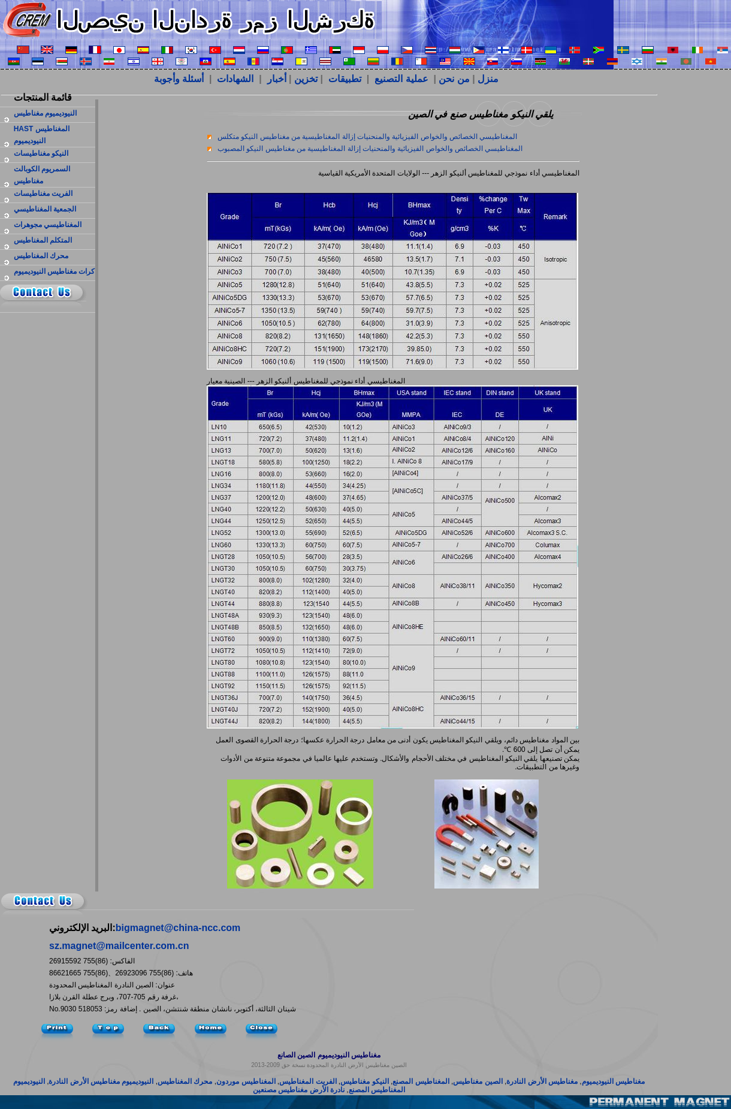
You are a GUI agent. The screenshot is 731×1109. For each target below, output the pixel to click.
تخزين (306, 79)
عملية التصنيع (402, 79)
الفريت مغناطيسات (43, 193)
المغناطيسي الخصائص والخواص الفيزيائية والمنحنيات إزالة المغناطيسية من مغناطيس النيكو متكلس (367, 136)
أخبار (276, 79)
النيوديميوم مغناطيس (45, 113)
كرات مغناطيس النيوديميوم (54, 271)
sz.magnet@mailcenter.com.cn (119, 946)
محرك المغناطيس (41, 256)
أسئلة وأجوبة (180, 79)
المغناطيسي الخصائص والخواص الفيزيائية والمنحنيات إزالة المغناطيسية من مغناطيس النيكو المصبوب (370, 148)
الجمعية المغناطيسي (45, 209)
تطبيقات (344, 79)
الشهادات (236, 79)
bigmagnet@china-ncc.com (178, 928)
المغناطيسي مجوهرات (47, 224)
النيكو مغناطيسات (41, 153)
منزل (488, 79)
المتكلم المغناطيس (43, 240)
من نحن (454, 79)
